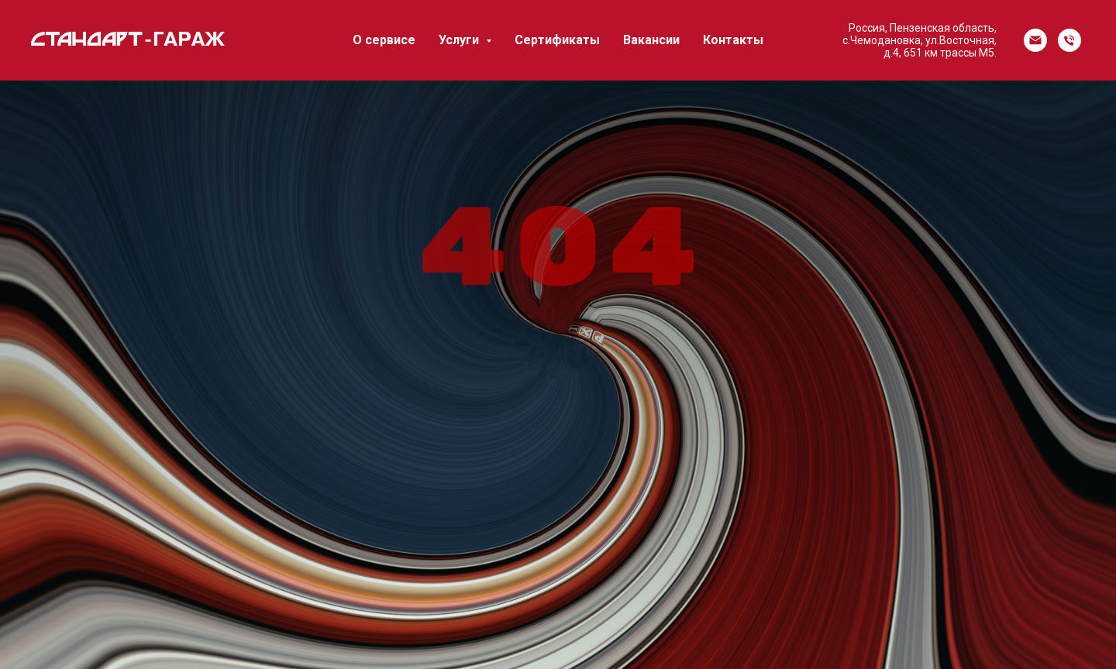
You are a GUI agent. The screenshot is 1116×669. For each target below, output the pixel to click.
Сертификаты (557, 40)
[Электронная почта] (1035, 40)
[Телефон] (1069, 40)
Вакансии (651, 40)
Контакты (733, 40)
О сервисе (384, 40)
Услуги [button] (460, 40)
